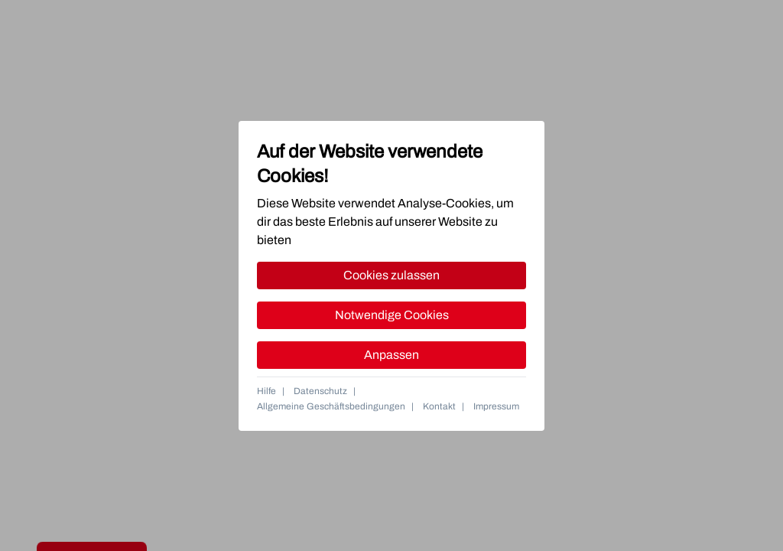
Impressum (496, 406)
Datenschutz (320, 391)
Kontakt (439, 406)
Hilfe (266, 391)
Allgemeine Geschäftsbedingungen (331, 406)
